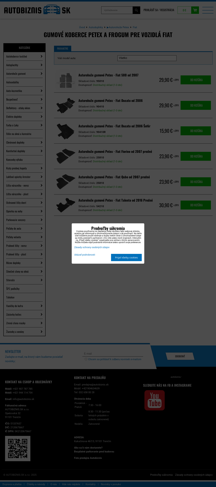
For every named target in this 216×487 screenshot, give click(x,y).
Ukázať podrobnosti (84, 255)
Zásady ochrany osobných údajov (92, 247)
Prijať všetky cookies (126, 257)
